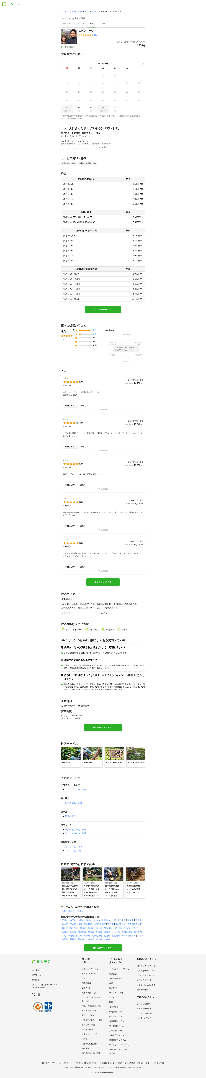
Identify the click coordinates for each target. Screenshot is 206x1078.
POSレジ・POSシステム (119, 1045)
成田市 (138, 920)
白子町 (65, 939)
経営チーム (36, 975)
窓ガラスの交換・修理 (75, 833)
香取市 (99, 932)
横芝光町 (116, 935)
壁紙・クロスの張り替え (92, 1006)
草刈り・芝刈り (88, 1015)
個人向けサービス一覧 (146, 966)
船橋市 (89, 920)
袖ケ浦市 (118, 928)
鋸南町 (107, 939)
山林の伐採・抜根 (73, 803)
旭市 (80, 924)
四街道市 (108, 928)
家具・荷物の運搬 (89, 1011)
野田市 (122, 920)
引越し (84, 978)
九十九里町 (97, 935)
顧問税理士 (86, 1048)
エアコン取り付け (73, 847)
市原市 (110, 924)
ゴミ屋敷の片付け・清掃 (92, 1020)
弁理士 (112, 983)
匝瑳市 (91, 932)
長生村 (140, 935)
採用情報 (35, 980)
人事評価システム (116, 1031)
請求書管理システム (117, 1040)
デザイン (113, 997)
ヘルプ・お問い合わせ (146, 975)
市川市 (81, 920)
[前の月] (63, 64)
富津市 (91, 928)
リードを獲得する (144, 1008)
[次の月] (143, 64)
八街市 (127, 928)
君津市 (83, 928)
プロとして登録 (143, 1004)
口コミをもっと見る (103, 582)
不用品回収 (70, 816)
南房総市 (82, 932)
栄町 (64, 935)
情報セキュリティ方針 (155, 1063)
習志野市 (88, 924)
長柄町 (73, 939)
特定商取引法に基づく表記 (111, 1063)
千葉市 (65, 920)
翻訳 (111, 1002)
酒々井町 (138, 932)
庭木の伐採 (72, 11)
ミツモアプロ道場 (144, 1013)
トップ (63, 11)
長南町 (81, 939)
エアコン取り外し (73, 850)
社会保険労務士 (115, 978)
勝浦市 (102, 924)
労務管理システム (116, 1035)
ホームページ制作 (116, 993)
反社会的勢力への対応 (134, 1063)
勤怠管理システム (116, 1012)
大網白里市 (127, 932)
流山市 (118, 924)
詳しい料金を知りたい (103, 309)
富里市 (73, 932)
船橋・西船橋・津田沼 (72, 911)
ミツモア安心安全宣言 (146, 985)
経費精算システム (116, 1021)
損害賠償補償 (142, 990)
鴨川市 (65, 928)
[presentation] (67, 23)
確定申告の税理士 (89, 1044)
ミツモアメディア (144, 980)
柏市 (96, 924)
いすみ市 (116, 932)
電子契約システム (116, 1026)
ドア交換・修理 (88, 1025)
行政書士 (113, 974)
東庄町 (87, 935)
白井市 (65, 932)
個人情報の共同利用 (74, 1067)
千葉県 (80, 11)
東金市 (73, 924)
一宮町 (125, 935)
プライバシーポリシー (61, 1063)
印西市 (135, 928)
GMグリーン (95, 11)
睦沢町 (132, 935)
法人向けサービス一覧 (146, 971)
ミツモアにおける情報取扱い (85, 1063)
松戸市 (115, 920)
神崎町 (71, 935)
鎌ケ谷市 (74, 928)
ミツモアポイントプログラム (97, 1067)
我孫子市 (137, 924)
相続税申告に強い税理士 (92, 1053)
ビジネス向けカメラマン (119, 969)
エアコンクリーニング (75, 789)
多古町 (79, 935)
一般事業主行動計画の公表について (126, 1067)
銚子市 (73, 920)
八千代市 (127, 924)
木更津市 (106, 920)
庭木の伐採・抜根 (89, 993)
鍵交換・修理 (87, 1029)
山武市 (107, 932)
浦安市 (86, 11)
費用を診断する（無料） (103, 727)
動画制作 (113, 988)
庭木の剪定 (86, 988)
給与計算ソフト (115, 1016)
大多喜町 (90, 939)
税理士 (84, 1039)
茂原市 (130, 920)
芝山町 (107, 935)
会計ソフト (114, 1007)
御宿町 (99, 939)
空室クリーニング (89, 1034)
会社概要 (35, 970)
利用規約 (45, 1063)
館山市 (97, 920)
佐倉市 (65, 924)
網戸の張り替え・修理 (75, 829)
